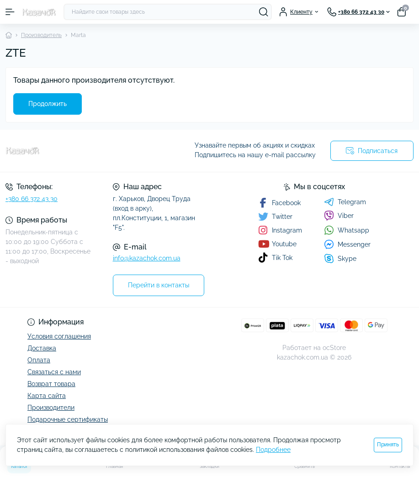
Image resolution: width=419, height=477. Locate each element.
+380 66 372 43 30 (31, 198)
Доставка (41, 348)
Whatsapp (346, 230)
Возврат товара (51, 383)
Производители (50, 407)
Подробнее (273, 449)
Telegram (345, 202)
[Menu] (10, 12)
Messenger (347, 244)
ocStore (334, 347)
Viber (339, 216)
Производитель (41, 35)
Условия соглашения (59, 336)
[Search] (263, 11)
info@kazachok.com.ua (146, 258)
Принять (388, 444)
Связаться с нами (54, 372)
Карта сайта (46, 395)
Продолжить (47, 103)
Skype (340, 258)
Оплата (38, 360)
